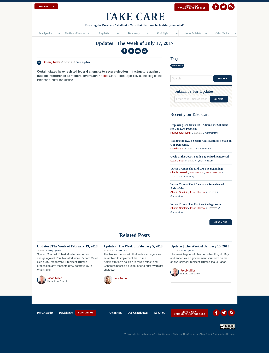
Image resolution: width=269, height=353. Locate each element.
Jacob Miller (54, 278)
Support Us (85, 313)
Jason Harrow (213, 173)
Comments (115, 313)
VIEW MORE (221, 222)
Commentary (211, 133)
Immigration (45, 33)
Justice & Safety (192, 33)
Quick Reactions (205, 161)
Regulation (104, 33)
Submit (219, 99)
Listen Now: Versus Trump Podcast (191, 7)
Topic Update (83, 62)
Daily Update (54, 251)
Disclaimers (66, 313)
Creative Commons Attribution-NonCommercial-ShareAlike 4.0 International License (194, 334)
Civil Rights (163, 33)
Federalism (177, 65)
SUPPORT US (46, 6)
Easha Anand (197, 173)
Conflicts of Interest (75, 33)
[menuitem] (46, 34)
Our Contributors (137, 313)
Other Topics (222, 33)
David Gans (176, 149)
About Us (159, 313)
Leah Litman (177, 161)
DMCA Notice (45, 313)
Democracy (134, 33)
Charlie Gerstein (179, 173)
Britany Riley (52, 62)
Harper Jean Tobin (180, 133)
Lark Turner (121, 278)
